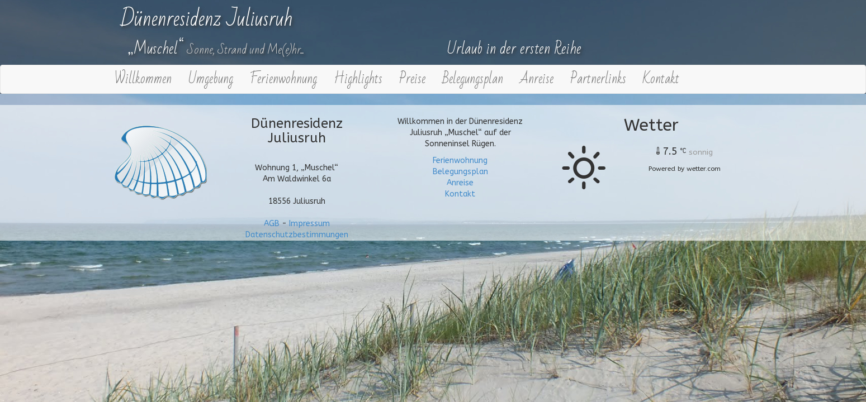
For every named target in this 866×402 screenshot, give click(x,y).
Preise (412, 79)
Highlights (358, 79)
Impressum (309, 223)
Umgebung (210, 79)
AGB (272, 223)
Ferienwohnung (283, 79)
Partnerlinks (598, 79)
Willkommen (143, 79)
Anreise (536, 79)
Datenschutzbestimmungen (296, 235)
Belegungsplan (472, 79)
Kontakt (661, 79)
